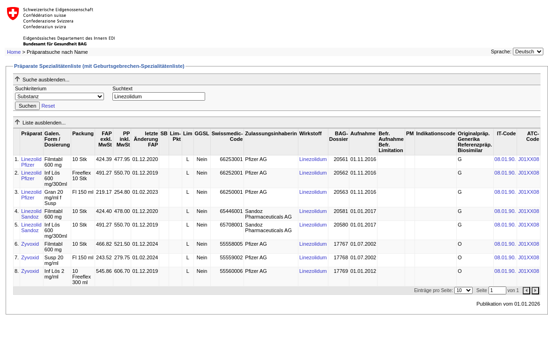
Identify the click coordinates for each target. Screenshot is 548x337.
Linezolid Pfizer (31, 162)
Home (14, 52)
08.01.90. (505, 159)
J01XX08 (528, 159)
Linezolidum (313, 159)
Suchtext (122, 88)
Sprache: (501, 51)
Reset (48, 106)
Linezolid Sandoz (31, 214)
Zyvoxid (30, 244)
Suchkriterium (30, 88)
